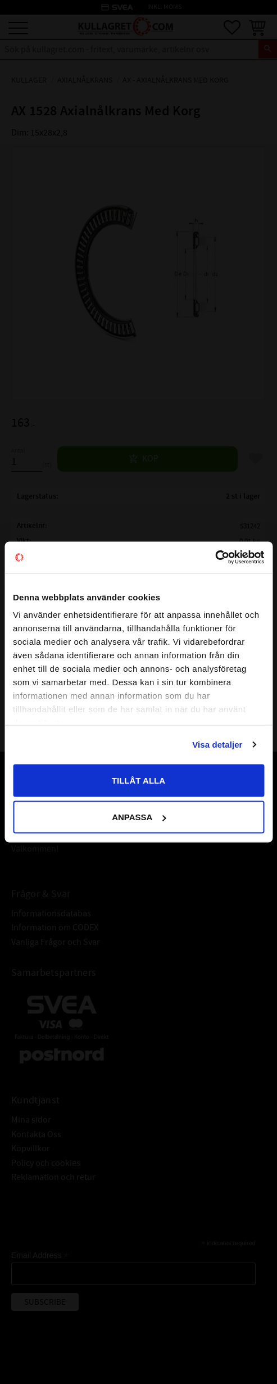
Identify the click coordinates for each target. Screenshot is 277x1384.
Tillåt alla (138, 780)
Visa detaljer (217, 744)
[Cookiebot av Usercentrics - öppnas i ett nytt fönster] (215, 557)
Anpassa (139, 817)
